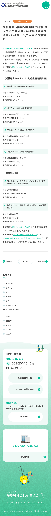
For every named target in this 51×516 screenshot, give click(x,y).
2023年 (9, 334)
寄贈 (7, 301)
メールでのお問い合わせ (24, 389)
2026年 (9, 321)
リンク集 (10, 503)
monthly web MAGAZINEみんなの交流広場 (22, 238)
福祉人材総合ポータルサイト (26, 234)
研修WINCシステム (21, 67)
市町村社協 (25, 457)
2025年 (9, 325)
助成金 (8, 297)
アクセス (25, 417)
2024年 (9, 330)
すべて (8, 292)
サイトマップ (21, 503)
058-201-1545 (23, 364)
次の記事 (41, 261)
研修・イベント (11, 305)
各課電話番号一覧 (25, 378)
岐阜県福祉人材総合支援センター (17, 48)
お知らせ (9, 288)
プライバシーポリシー (36, 503)
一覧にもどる (25, 261)
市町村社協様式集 (12, 310)
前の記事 (9, 261)
